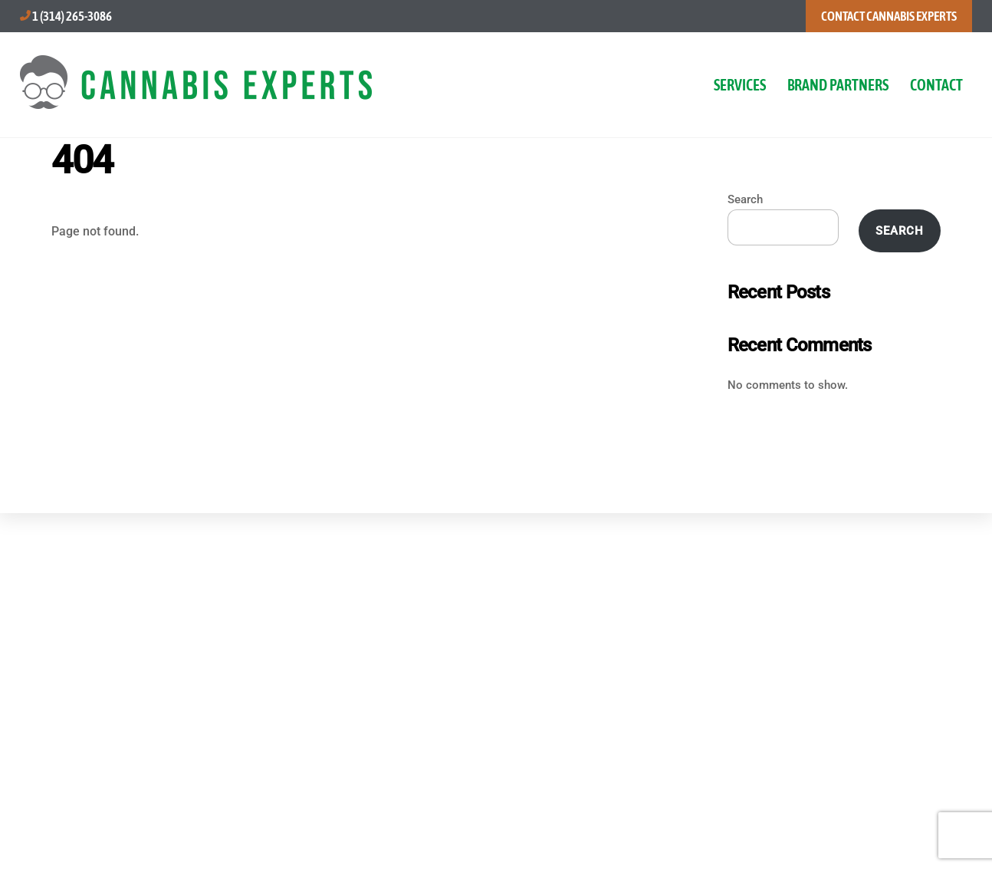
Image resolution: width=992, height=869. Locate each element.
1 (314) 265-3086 (72, 16)
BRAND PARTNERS (838, 85)
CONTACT (936, 85)
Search (745, 199)
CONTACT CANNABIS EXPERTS (889, 16)
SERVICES (740, 85)
